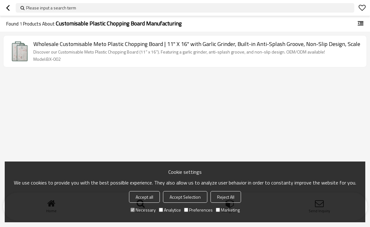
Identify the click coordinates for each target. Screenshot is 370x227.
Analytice (170, 210)
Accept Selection (185, 197)
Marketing (228, 210)
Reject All (225, 197)
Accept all (144, 197)
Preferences (198, 210)
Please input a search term (51, 7)
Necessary (143, 210)
